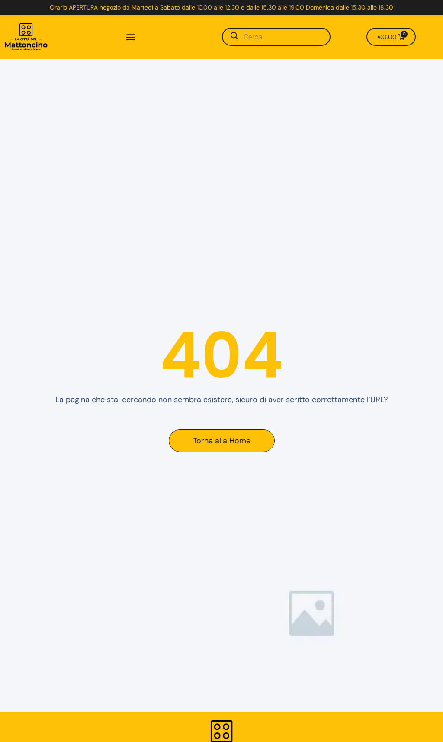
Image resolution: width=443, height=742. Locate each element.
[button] (130, 37)
